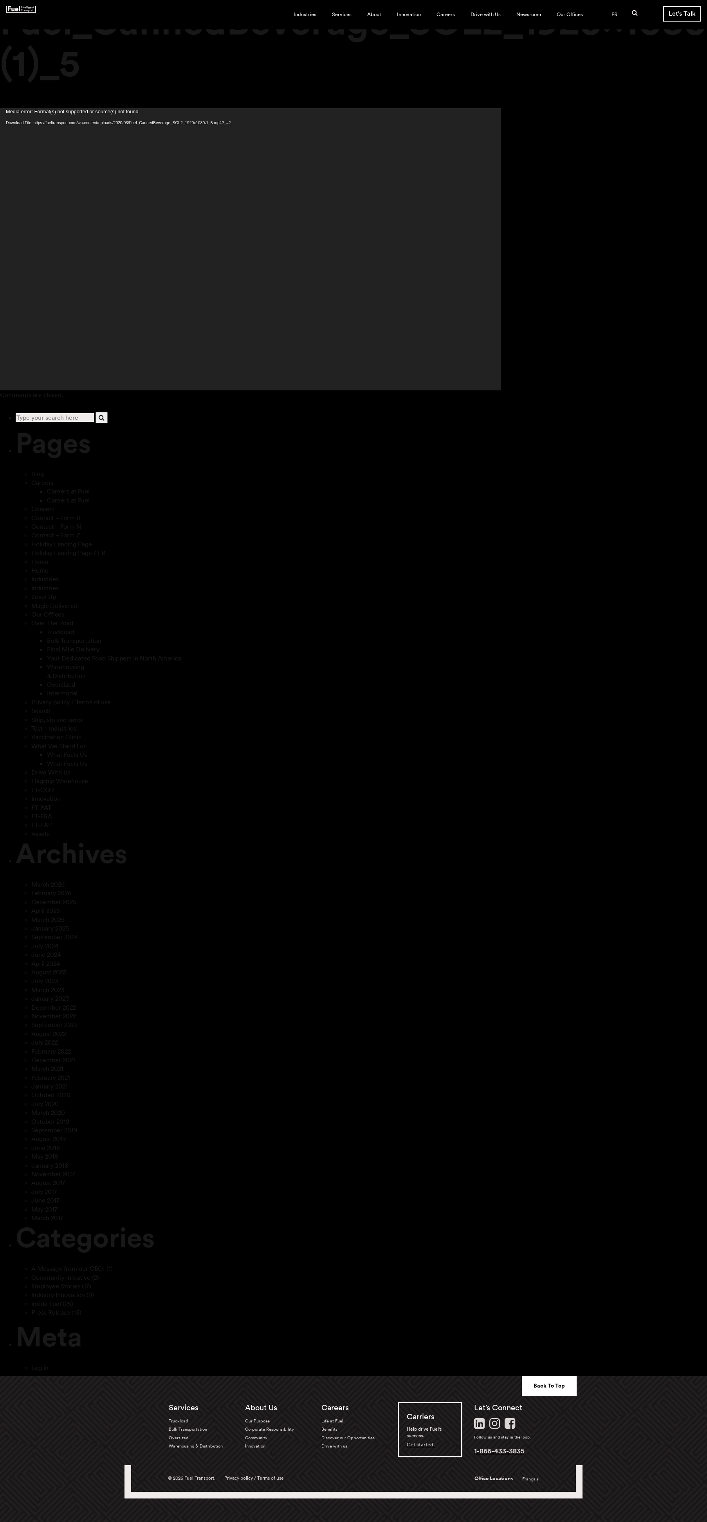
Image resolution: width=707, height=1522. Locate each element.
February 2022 (51, 1051)
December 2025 (53, 902)
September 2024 (54, 937)
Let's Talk (682, 13)
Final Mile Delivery (73, 649)
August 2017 (48, 1182)
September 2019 (54, 1130)
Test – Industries (53, 728)
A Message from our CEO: (68, 1268)
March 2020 (48, 1112)
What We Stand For (58, 746)
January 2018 (49, 1165)
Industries (305, 14)
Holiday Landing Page (61, 544)
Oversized (61, 684)
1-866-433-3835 (499, 1450)
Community (256, 1438)
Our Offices (570, 14)
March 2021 (47, 1068)
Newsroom (528, 14)
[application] (250, 249)
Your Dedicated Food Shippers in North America (114, 658)
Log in (40, 1367)
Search (40, 711)
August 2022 (48, 1034)
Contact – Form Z (55, 535)
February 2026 (51, 893)
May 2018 (44, 1156)
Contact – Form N (56, 526)
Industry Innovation (58, 1295)
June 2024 (46, 954)
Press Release (50, 1312)
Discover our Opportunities (348, 1438)
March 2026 (48, 884)
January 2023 (50, 998)
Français (530, 1479)
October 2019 (50, 1121)
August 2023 (49, 972)
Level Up (43, 596)
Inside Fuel (46, 1304)
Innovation (409, 14)
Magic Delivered (54, 606)
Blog (37, 474)
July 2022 (44, 1042)
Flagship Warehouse (59, 781)
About (374, 14)
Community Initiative (60, 1277)
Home (40, 562)
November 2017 (53, 1174)
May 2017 (44, 1209)
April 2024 (45, 963)
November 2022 (53, 1016)
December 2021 (53, 1060)
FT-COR (42, 790)
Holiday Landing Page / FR (68, 553)
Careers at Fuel (68, 491)
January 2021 (49, 1086)
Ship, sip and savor (57, 720)
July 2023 (44, 981)
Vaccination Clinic (56, 737)
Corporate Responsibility (269, 1429)
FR (614, 14)
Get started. (421, 1444)
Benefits (329, 1429)
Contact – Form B (55, 518)
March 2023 (48, 990)
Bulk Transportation (74, 640)
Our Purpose (257, 1421)
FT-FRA (41, 816)
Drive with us (334, 1446)
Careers (445, 14)
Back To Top (549, 1386)
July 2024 (44, 946)
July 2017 (44, 1191)
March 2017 (47, 1218)
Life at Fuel (332, 1421)
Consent (43, 509)
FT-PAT (41, 807)
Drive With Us (50, 772)
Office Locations (493, 1478)
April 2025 (45, 910)
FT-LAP (41, 825)
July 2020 (45, 1104)
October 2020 (50, 1095)
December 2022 (53, 1007)
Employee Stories (55, 1286)
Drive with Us (486, 14)
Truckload (60, 632)
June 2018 (45, 1148)
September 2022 (54, 1025)
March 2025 (48, 919)
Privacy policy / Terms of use (71, 702)
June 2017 (45, 1200)
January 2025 (50, 928)
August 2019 (48, 1139)
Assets (40, 834)
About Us (261, 1407)
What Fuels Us (67, 754)
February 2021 (50, 1077)
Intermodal (62, 693)
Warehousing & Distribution (196, 1446)
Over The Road (52, 623)
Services (342, 14)
